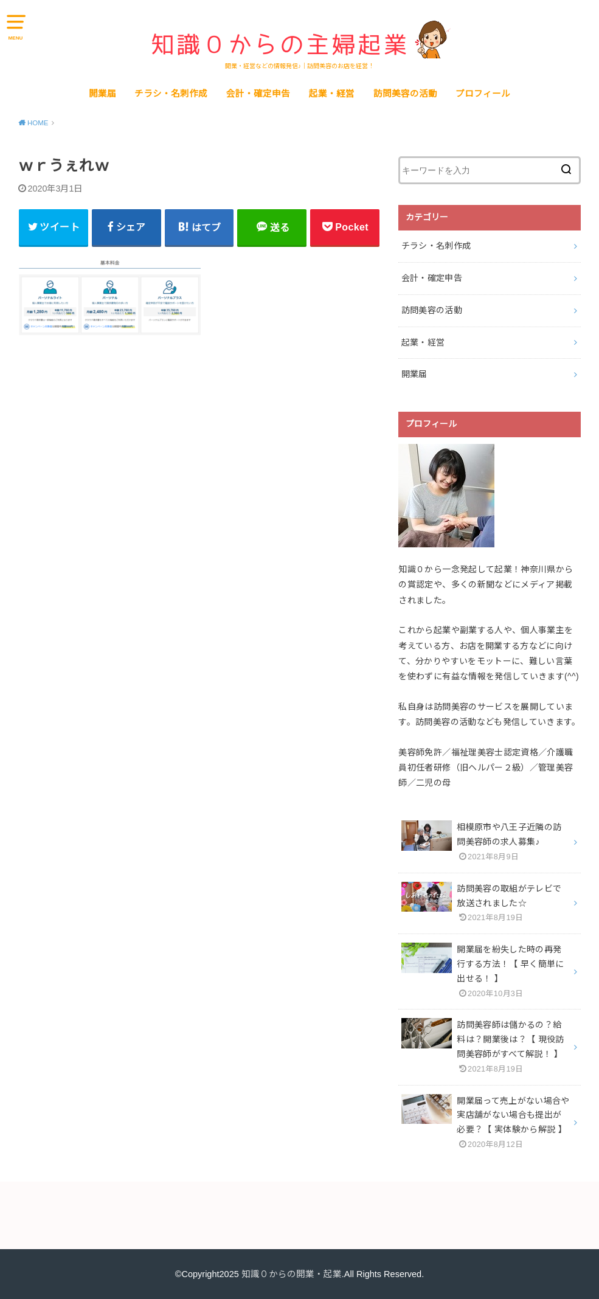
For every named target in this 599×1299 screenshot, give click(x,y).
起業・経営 (332, 94)
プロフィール (482, 94)
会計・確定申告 (258, 94)
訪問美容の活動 (405, 94)
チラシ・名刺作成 (170, 94)
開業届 (102, 94)
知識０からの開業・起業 (291, 1274)
